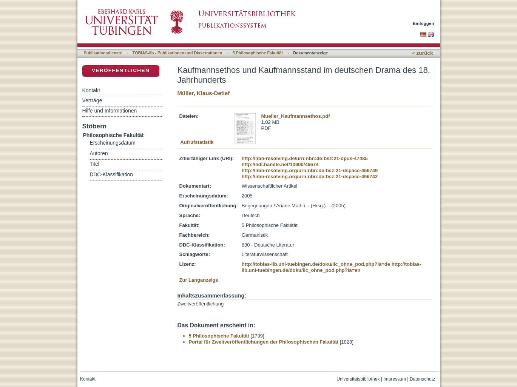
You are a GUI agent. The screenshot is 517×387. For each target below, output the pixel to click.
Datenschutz (422, 379)
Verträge (92, 100)
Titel (94, 164)
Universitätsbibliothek (358, 379)
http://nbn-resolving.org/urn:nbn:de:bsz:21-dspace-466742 (310, 176)
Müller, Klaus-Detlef (203, 93)
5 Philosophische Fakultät (258, 53)
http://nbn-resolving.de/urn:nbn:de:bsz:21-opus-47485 (305, 158)
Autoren (99, 153)
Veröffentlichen (121, 70)
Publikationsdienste (103, 53)
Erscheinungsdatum (113, 143)
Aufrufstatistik (196, 142)
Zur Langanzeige (198, 280)
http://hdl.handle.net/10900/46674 (280, 164)
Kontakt (91, 90)
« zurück (422, 53)
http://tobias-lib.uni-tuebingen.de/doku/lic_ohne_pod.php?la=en (331, 267)
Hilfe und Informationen (109, 111)
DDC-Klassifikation (111, 174)
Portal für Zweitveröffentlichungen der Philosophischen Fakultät (264, 342)
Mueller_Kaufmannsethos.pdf (295, 116)
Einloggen (423, 23)
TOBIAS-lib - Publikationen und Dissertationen (177, 53)
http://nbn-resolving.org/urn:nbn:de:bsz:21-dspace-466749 (310, 170)
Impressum (394, 379)
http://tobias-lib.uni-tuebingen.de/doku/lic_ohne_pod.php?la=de (316, 264)
